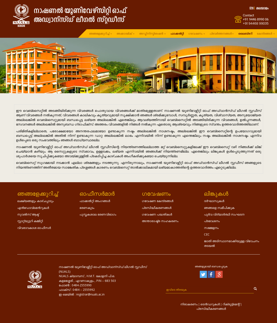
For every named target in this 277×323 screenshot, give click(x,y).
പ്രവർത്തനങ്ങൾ (222, 33)
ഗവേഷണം (196, 33)
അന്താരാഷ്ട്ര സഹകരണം (160, 221)
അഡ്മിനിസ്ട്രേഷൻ (152, 33)
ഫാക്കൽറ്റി (177, 33)
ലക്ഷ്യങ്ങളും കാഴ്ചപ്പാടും (35, 201)
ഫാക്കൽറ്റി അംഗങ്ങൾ (94, 201)
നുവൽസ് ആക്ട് (28, 214)
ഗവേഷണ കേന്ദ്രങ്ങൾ (157, 201)
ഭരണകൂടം (86, 208)
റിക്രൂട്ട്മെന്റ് (231, 304)
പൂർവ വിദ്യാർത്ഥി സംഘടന (224, 214)
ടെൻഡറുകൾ (210, 304)
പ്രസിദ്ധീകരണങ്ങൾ (156, 208)
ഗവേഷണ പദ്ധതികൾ (157, 214)
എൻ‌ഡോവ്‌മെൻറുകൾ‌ (33, 208)
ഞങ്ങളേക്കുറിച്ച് (100, 33)
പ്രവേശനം (212, 221)
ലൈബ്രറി (245, 33)
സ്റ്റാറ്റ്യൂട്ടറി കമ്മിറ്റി (30, 221)
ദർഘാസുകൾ (214, 201)
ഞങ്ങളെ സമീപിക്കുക (219, 208)
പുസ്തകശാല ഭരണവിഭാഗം (97, 214)
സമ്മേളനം (211, 228)
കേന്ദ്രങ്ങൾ (266, 33)
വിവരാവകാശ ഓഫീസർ (34, 228)
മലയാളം (262, 8)
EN (252, 8)
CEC (207, 234)
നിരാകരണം (189, 304)
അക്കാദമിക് (125, 33)
